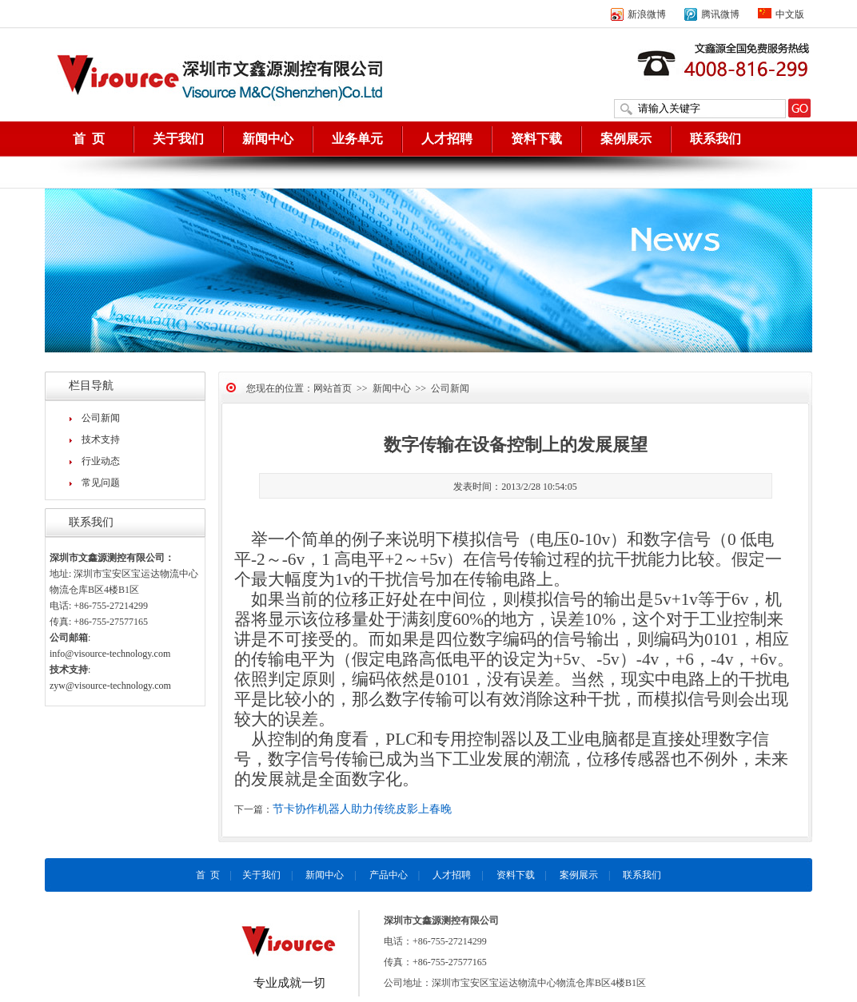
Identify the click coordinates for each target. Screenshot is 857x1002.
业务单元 (357, 138)
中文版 (781, 14)
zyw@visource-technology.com (110, 685)
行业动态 (101, 461)
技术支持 (101, 439)
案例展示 (626, 138)
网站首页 (332, 388)
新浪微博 (638, 14)
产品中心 (388, 875)
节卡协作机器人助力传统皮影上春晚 (362, 809)
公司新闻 (101, 417)
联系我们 (715, 138)
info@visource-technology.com (110, 653)
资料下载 (536, 138)
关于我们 (178, 138)
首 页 (89, 138)
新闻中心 (267, 138)
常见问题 (101, 482)
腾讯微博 (711, 14)
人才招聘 (446, 138)
